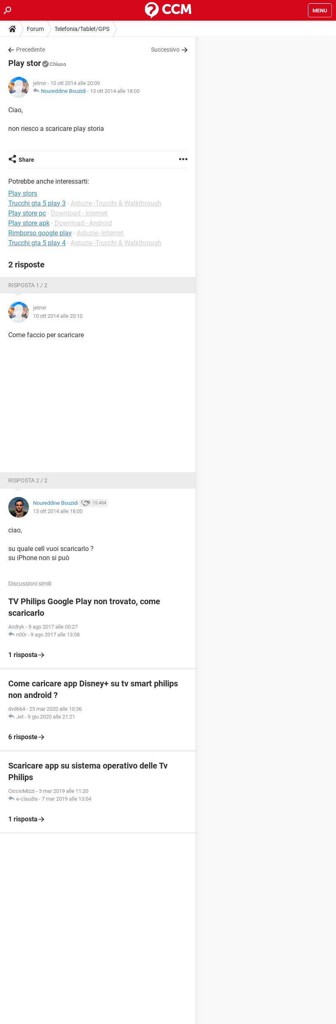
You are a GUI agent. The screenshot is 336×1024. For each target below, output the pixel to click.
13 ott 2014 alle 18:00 (115, 91)
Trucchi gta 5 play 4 (37, 243)
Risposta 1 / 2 (27, 285)
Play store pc (27, 213)
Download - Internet (79, 213)
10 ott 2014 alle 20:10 (58, 316)
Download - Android (83, 223)
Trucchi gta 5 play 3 (37, 203)
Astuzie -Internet (100, 233)
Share (26, 159)
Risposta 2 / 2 (27, 480)
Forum (35, 29)
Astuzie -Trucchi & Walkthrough (116, 203)
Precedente (30, 49)
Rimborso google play (40, 233)
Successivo (165, 49)
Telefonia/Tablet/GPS (81, 29)
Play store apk (29, 223)
